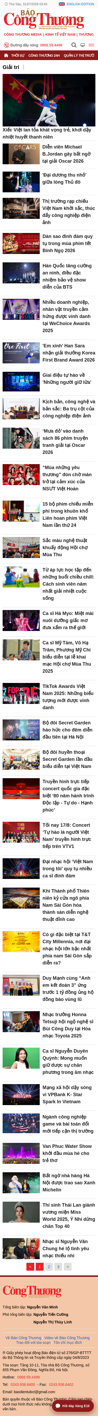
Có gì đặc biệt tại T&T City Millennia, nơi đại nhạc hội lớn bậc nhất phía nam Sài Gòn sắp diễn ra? (67, 949)
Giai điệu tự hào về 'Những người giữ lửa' (67, 379)
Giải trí (11, 67)
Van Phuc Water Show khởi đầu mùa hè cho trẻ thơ (67, 1153)
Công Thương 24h (44, 55)
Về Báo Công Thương (23, 1338)
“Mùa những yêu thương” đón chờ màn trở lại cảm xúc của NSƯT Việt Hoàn (67, 478)
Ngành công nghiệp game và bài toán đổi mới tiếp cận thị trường (68, 1124)
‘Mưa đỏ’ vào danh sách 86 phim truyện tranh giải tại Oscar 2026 (65, 441)
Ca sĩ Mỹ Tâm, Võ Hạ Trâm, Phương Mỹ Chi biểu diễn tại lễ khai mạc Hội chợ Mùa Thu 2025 (67, 657)
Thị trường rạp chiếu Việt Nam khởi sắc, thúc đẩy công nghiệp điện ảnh (68, 212)
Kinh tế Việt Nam (60, 34)
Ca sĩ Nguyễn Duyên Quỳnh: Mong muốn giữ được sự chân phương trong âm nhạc (68, 1061)
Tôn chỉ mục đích (68, 1342)
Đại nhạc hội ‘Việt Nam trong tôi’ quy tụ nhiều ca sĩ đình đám (68, 868)
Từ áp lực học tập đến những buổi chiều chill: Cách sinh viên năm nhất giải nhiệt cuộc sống (68, 584)
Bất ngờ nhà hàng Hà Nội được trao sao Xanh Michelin (69, 1182)
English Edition (80, 4)
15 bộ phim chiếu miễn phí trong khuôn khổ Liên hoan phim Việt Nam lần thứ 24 (68, 514)
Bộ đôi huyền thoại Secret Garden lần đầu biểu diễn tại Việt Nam (68, 759)
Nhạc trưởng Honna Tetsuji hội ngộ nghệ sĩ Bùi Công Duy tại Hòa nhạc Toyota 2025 (68, 1025)
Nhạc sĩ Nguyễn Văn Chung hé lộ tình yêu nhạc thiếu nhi (66, 1248)
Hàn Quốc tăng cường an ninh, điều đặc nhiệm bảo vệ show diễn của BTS (67, 276)
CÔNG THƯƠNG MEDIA (23, 34)
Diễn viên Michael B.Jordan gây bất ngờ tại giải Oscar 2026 (66, 154)
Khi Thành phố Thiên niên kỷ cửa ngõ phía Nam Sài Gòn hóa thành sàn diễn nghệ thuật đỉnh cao (66, 905)
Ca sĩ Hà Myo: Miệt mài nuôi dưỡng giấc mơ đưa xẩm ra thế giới (68, 620)
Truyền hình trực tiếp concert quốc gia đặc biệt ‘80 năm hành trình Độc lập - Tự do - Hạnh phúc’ (68, 796)
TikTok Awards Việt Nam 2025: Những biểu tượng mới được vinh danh (68, 697)
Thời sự (17, 55)
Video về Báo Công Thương (67, 1338)
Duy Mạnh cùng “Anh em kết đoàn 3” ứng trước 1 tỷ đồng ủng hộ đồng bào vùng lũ (68, 988)
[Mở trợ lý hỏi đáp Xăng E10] (73, 1406)
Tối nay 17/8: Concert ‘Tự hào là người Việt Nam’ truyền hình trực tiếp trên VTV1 (67, 836)
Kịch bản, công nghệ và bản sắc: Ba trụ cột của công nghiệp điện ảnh (69, 408)
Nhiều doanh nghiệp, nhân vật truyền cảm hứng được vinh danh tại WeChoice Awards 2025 (67, 316)
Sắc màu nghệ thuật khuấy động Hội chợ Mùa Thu (65, 547)
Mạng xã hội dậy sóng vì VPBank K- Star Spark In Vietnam (67, 1094)
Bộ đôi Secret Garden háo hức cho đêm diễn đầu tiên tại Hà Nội (68, 730)
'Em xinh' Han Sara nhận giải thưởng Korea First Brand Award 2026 (69, 353)
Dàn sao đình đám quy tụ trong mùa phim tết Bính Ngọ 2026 (68, 243)
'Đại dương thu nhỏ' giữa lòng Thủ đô (64, 178)
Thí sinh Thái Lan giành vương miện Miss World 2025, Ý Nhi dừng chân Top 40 (69, 1215)
